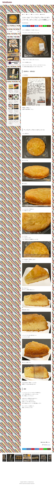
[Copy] (49, 26)
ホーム (24, 14)
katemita (48, 444)
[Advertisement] (27, 8)
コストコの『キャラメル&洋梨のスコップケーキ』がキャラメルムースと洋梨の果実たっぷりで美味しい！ (10, 122)
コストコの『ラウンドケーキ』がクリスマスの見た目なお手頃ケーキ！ (16, 101)
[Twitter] (24, 26)
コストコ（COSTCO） (35, 14)
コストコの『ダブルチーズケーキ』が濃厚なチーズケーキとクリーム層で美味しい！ (11, 91)
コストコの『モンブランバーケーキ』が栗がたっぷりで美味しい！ (16, 121)
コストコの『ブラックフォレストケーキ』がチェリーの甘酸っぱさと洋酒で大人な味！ (11, 101)
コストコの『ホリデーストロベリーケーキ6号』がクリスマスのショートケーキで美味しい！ (10, 112)
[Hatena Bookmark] (36, 26)
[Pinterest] (32, 26)
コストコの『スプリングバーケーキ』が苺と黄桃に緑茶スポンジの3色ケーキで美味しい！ (16, 91)
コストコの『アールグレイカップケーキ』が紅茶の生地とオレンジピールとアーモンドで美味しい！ (16, 112)
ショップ (28, 14)
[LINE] (45, 26)
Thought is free (32, 483)
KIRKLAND (43, 14)
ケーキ (49, 442)
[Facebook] (28, 26)
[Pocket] (41, 26)
